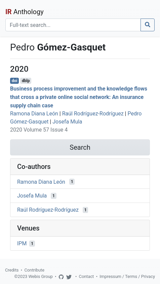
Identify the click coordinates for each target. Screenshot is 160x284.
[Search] (73, 25)
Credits (11, 270)
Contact (86, 276)
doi (14, 80)
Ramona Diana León (34, 113)
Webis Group (40, 276)
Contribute (34, 270)
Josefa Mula (67, 121)
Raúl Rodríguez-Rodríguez (93, 113)
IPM (22, 243)
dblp (26, 80)
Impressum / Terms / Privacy (127, 276)
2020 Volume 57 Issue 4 (39, 130)
